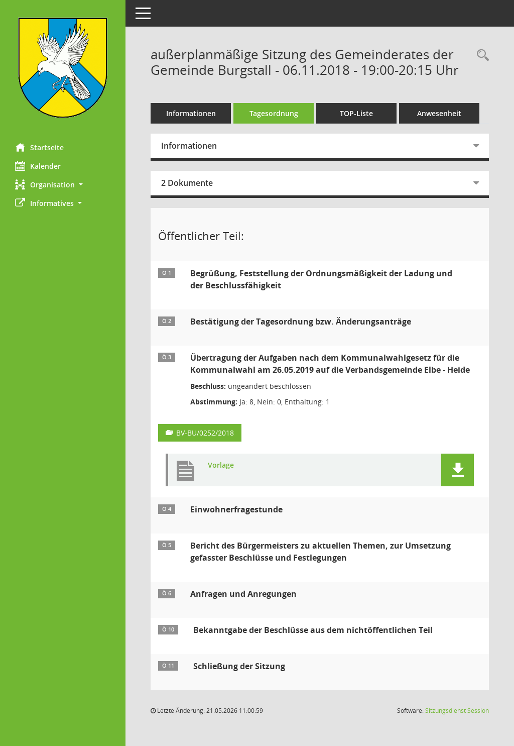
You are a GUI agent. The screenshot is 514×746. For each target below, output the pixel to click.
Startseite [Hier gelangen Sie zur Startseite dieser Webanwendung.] (39, 147)
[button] (62, 184)
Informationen (191, 113)
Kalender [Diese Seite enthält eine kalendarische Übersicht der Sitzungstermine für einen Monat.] (38, 166)
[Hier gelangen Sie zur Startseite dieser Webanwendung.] (62, 68)
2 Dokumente (187, 182)
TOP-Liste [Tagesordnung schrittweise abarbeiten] (356, 113)
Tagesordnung (273, 113)
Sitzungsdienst (457, 710)
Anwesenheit (439, 113)
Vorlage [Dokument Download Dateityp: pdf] (221, 465)
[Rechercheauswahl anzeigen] (480, 55)
